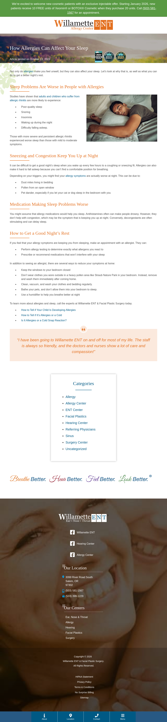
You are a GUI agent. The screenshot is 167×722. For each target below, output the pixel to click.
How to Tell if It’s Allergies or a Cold (41, 315)
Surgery (70, 638)
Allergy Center (76, 403)
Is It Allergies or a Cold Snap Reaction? (44, 320)
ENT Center (74, 410)
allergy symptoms (76, 175)
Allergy (71, 397)
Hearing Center (77, 423)
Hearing (70, 627)
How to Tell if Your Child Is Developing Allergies (48, 310)
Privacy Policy (84, 682)
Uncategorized (76, 449)
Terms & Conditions (84, 687)
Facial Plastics (76, 416)
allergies (28, 71)
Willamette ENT (86, 532)
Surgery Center (77, 442)
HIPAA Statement (84, 676)
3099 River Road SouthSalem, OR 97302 (79, 581)
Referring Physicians (80, 429)
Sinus (70, 436)
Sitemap (84, 697)
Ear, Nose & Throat (77, 617)
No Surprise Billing (84, 692)
